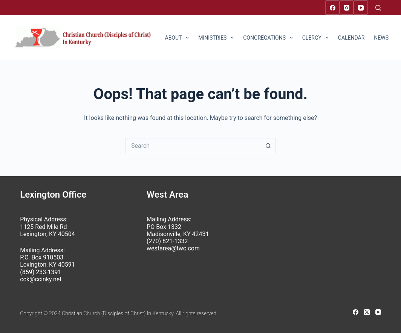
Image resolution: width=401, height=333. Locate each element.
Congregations (269, 37)
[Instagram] (347, 7)
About (178, 37)
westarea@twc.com (173, 248)
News (386, 37)
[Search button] (268, 145)
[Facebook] (332, 7)
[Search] (378, 8)
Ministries (217, 37)
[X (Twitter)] (367, 312)
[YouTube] (361, 7)
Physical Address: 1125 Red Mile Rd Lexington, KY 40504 (47, 226)
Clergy (317, 37)
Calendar (351, 38)
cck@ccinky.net (40, 279)
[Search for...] (193, 145)
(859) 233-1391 (40, 272)
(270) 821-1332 (167, 241)
